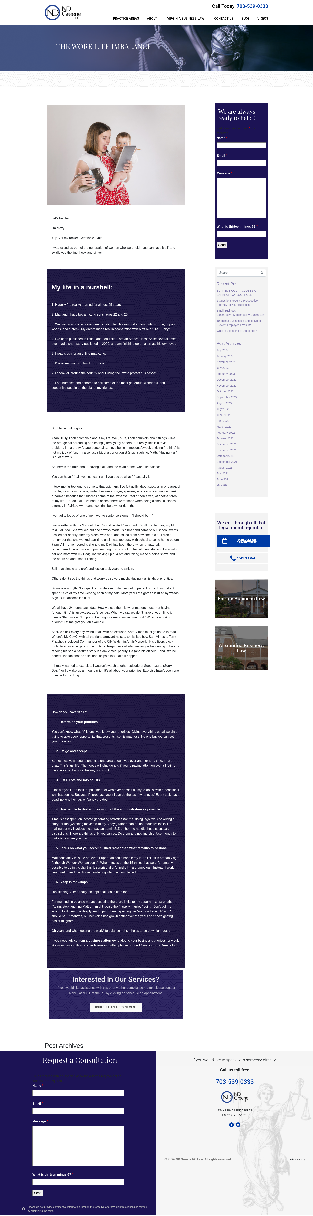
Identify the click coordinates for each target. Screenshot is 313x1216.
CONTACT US (223, 18)
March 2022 (224, 426)
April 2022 (223, 420)
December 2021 (227, 444)
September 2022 (227, 397)
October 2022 (225, 391)
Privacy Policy (297, 1162)
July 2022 (223, 409)
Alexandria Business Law (241, 648)
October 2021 (225, 455)
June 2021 (223, 479)
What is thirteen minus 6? (237, 226)
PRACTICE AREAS (126, 18)
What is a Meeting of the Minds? (237, 330)
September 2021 (227, 461)
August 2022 (224, 403)
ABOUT (152, 18)
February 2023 (226, 373)
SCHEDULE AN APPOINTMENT (116, 1008)
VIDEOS (262, 18)
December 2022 (227, 379)
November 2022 (227, 385)
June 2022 (223, 415)
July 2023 (223, 367)
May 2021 (223, 485)
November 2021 (227, 450)
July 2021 (223, 473)
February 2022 (226, 432)
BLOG (245, 18)
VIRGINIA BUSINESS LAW (185, 18)
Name (222, 138)
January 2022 (225, 438)
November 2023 (227, 362)
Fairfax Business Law (241, 599)
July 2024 (223, 350)
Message (224, 173)
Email (222, 155)
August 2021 (224, 467)
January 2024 (225, 356)
